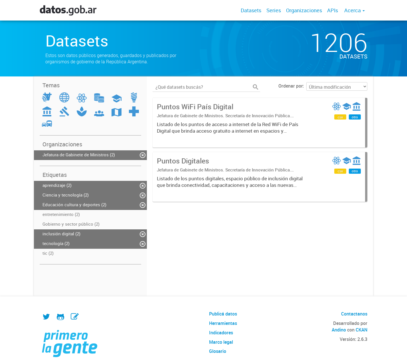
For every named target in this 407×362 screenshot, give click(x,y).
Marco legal (221, 342)
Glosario (217, 351)
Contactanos (354, 314)
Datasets (251, 10)
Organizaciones (304, 10)
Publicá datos (223, 314)
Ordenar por (290, 86)
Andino (339, 330)
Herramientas (223, 323)
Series (273, 10)
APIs (332, 10)
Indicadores (221, 332)
